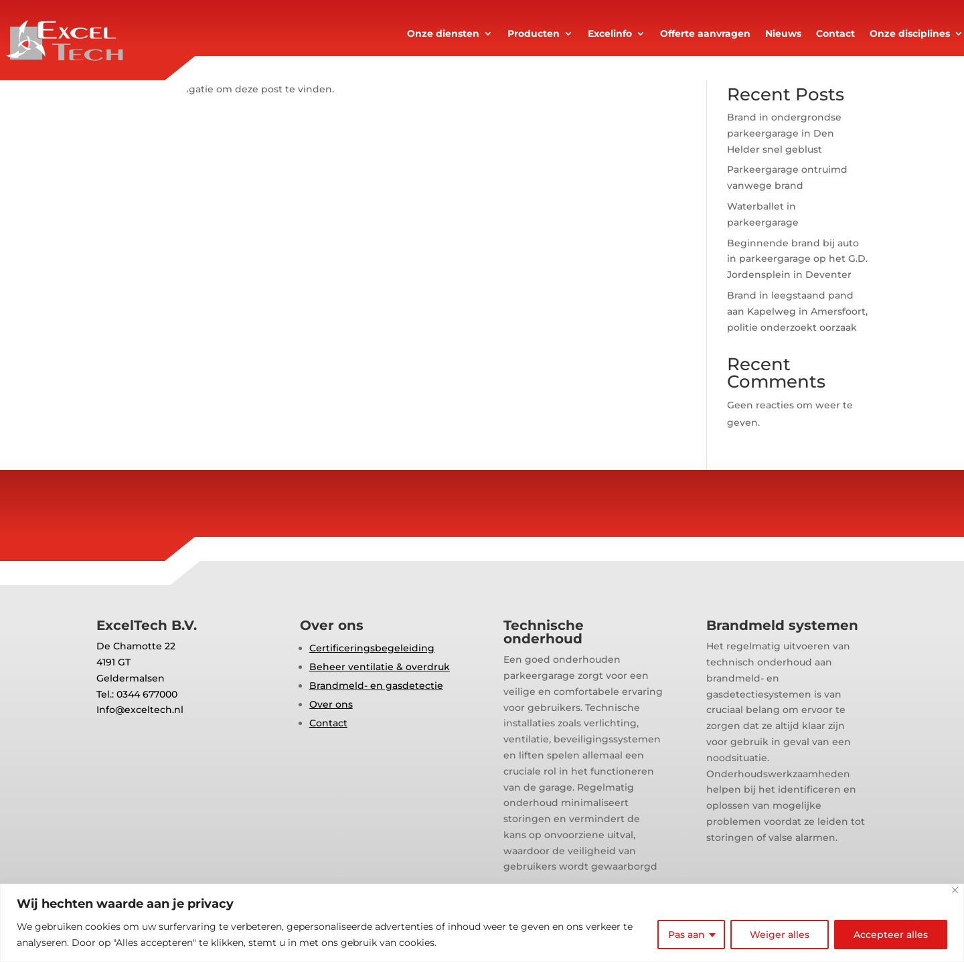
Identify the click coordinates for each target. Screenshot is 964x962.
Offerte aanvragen (705, 34)
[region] (482, 923)
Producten (533, 34)
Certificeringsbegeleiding (371, 648)
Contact (835, 34)
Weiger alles (779, 935)
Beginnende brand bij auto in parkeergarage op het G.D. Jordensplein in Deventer (797, 259)
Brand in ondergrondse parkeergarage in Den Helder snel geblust (784, 133)
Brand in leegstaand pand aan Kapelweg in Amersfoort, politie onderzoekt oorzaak (797, 311)
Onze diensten (443, 34)
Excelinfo (610, 34)
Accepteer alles (891, 935)
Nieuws (783, 34)
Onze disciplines (910, 34)
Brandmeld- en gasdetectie (376, 685)
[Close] (955, 890)
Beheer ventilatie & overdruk (379, 667)
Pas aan (686, 935)
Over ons (331, 704)
